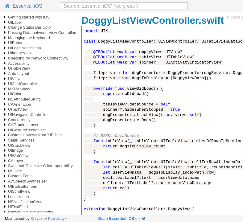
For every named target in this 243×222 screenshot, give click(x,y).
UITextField (18, 206)
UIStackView (19, 145)
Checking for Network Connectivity (38, 58)
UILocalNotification (24, 48)
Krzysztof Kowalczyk (49, 218)
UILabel (15, 22)
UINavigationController (28, 114)
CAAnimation (19, 104)
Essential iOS (23, 6)
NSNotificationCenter (26, 201)
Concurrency (19, 119)
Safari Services (21, 140)
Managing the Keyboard (29, 37)
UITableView (19, 68)
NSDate (15, 171)
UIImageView (19, 53)
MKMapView (19, 89)
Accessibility (19, 63)
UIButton (15, 42)
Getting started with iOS (29, 17)
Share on (121, 218)
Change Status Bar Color (30, 27)
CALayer (15, 160)
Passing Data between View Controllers (42, 32)
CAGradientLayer (23, 124)
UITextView (18, 109)
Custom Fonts (20, 176)
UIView (14, 78)
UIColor (14, 94)
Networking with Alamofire (30, 212)
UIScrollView (19, 191)
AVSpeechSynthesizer (27, 181)
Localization (18, 196)
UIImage (15, 150)
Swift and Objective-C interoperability (40, 165)
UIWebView (18, 155)
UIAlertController (22, 83)
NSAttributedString (24, 99)
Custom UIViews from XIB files (35, 135)
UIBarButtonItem (22, 186)
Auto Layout (18, 73)
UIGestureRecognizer (27, 130)
